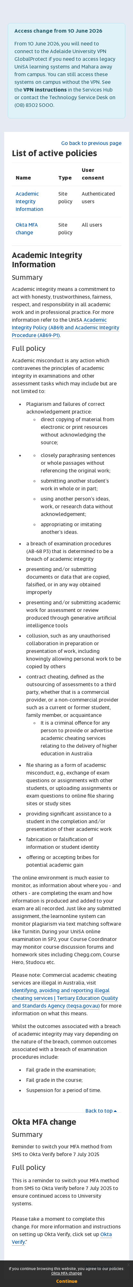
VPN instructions (45, 89)
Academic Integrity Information (29, 201)
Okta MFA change (44, 1122)
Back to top (102, 1110)
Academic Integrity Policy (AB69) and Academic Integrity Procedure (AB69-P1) (65, 328)
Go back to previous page (91, 143)
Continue (66, 1281)
